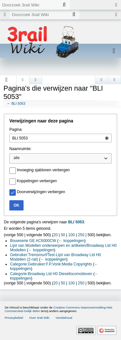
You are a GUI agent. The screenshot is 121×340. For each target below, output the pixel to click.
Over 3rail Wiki (39, 317)
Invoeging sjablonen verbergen (43, 170)
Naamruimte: (20, 149)
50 (63, 235)
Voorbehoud (63, 317)
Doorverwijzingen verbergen (41, 192)
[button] (6, 80)
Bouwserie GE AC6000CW (33, 240)
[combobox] (60, 138)
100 (71, 235)
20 (55, 235)
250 (81, 235)
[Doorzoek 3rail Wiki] (29, 5)
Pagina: (16, 129)
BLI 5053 (18, 103)
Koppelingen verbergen (37, 181)
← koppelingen (71, 240)
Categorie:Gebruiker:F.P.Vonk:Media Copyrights (51, 264)
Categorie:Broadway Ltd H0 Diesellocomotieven (51, 274)
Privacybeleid (14, 317)
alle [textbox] (17, 158)
